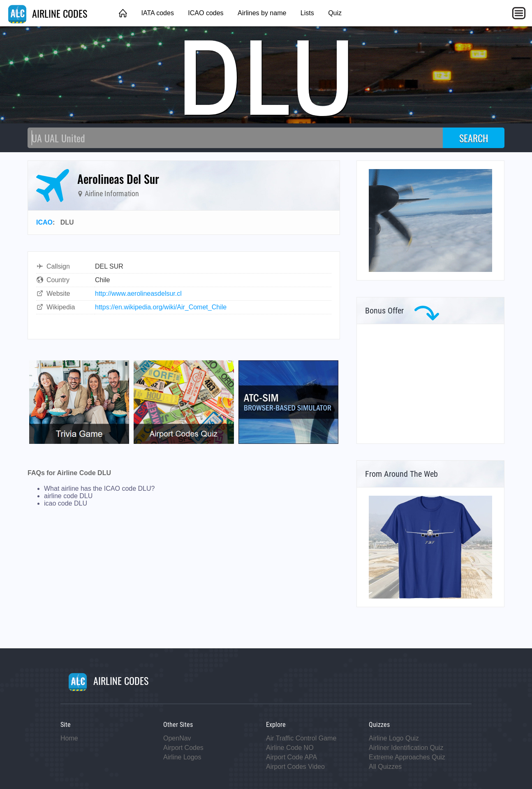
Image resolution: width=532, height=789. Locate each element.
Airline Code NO (290, 747)
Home (69, 738)
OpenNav (177, 738)
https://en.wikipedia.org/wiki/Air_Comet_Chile (161, 307)
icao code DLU (65, 503)
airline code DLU (68, 495)
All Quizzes (385, 766)
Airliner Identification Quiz (406, 747)
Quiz (335, 12)
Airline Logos (182, 757)
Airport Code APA (291, 757)
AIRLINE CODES (47, 13)
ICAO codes (205, 12)
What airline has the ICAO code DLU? (99, 488)
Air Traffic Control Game (301, 738)
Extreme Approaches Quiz (407, 757)
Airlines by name (262, 12)
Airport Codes (183, 747)
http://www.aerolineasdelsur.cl (138, 293)
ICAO (44, 222)
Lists (307, 12)
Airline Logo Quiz (394, 738)
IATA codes (157, 12)
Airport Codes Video (295, 766)
